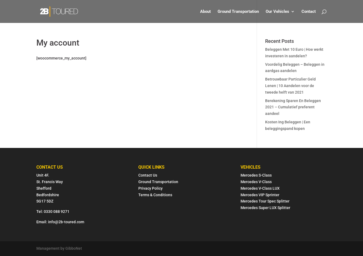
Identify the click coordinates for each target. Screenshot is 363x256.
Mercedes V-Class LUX (260, 188)
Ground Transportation (238, 12)
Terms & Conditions (155, 195)
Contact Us (147, 175)
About (205, 12)
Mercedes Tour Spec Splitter (265, 201)
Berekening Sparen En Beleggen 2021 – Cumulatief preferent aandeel (293, 107)
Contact (308, 12)
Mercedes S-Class (256, 175)
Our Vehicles (277, 12)
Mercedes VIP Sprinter (260, 195)
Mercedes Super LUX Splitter (265, 208)
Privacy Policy (150, 188)
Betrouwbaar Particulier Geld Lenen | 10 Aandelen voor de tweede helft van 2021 (290, 85)
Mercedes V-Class (256, 182)
